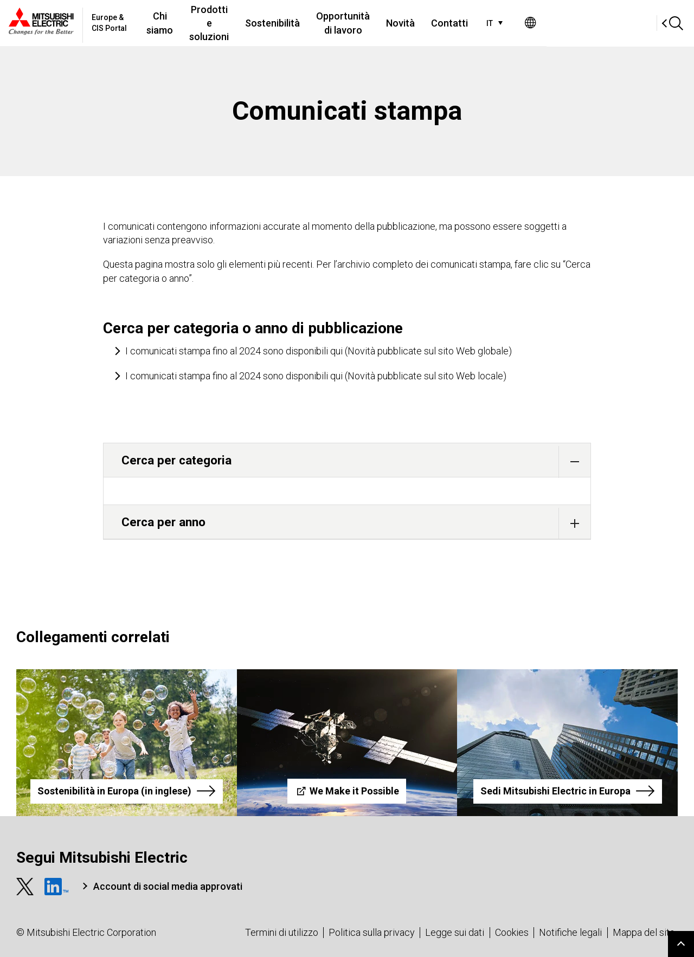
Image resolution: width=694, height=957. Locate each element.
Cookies (512, 932)
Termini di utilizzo (281, 932)
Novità (502, 23)
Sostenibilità (344, 23)
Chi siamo (189, 22)
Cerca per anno (355, 523)
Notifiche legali (570, 932)
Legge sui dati (454, 932)
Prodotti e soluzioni (262, 22)
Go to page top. (681, 944)
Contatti (551, 23)
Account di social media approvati (167, 886)
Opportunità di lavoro (429, 22)
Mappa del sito (644, 932)
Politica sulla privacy (372, 932)
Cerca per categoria (355, 461)
